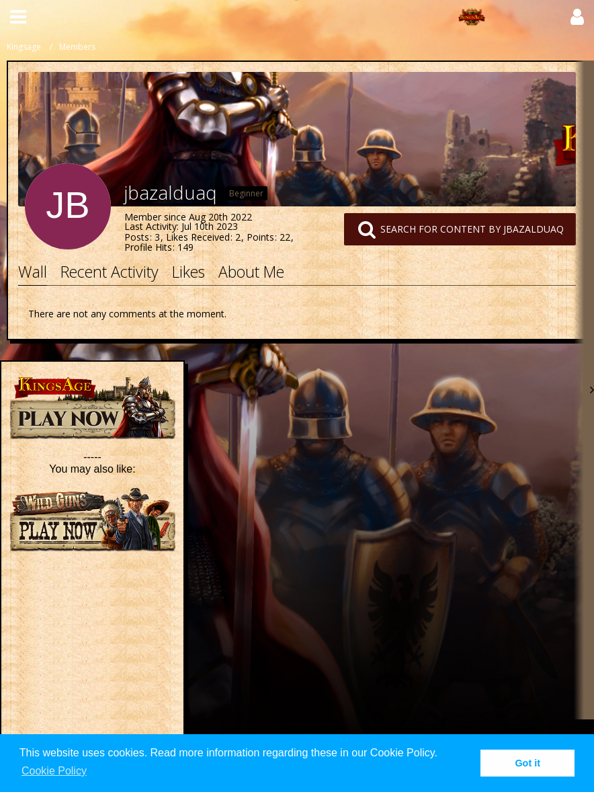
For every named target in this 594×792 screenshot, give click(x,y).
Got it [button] (527, 763)
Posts (136, 237)
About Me (251, 271)
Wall (32, 271)
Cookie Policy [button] (54, 771)
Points (260, 237)
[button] (18, 17)
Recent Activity (109, 271)
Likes (188, 271)
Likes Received (198, 237)
